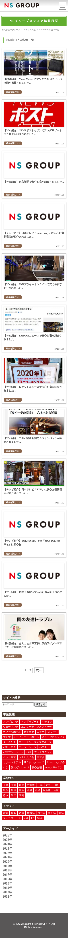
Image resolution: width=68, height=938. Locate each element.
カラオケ (29, 731)
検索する (40, 704)
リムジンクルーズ (34, 762)
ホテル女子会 (26, 757)
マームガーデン (54, 767)
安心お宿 (37, 767)
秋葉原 (47, 790)
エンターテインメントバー (36, 726)
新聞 (5, 813)
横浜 (21, 790)
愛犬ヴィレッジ (20, 767)
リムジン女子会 (56, 762)
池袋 (29, 790)
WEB (40, 817)
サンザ (7, 737)
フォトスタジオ (43, 752)
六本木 (31, 785)
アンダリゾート (30, 721)
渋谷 (37, 790)
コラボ (40, 731)
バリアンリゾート (13, 752)
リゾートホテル (12, 762)
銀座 (13, 795)
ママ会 (40, 757)
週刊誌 (52, 813)
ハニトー (44, 747)
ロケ (5, 767)
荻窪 (56, 790)
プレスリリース (12, 818)
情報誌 (31, 813)
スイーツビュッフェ (53, 737)
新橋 (13, 790)
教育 (21, 813)
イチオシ (47, 721)
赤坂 (5, 795)
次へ (39, 670)
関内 (21, 795)
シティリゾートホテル (26, 737)
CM (26, 817)
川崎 (56, 785)
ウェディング (10, 726)
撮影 (13, 813)
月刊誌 (41, 813)
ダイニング (9, 742)
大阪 (48, 785)
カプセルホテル (12, 731)
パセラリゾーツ (27, 747)
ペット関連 (9, 757)
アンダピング (10, 721)
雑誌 (61, 813)
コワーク (52, 731)
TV (32, 817)
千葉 (40, 785)
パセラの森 (9, 747)
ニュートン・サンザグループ (35, 742)
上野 (5, 785)
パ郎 (28, 752)
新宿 (5, 790)
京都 (13, 785)
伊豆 (21, 785)
